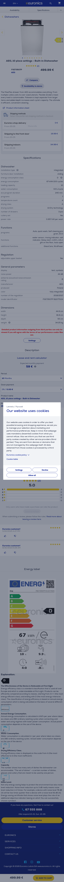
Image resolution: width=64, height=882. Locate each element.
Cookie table (12, 459)
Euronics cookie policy (18, 455)
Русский (19, 406)
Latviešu (10, 406)
